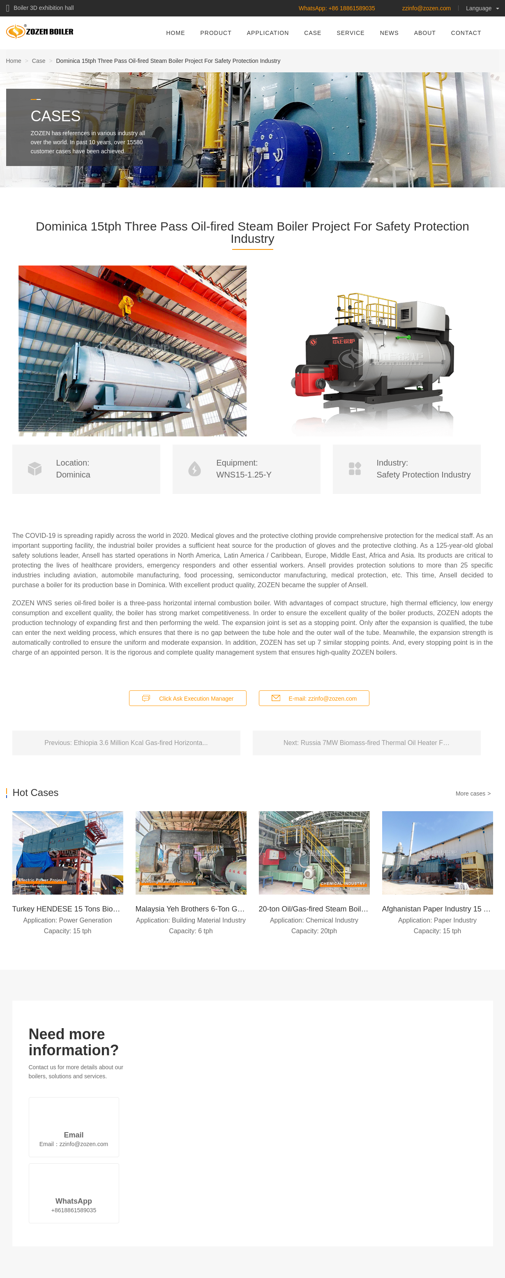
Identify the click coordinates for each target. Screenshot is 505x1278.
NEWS (389, 33)
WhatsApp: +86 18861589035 (337, 8)
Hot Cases (36, 792)
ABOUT (425, 33)
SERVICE (350, 33)
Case (39, 61)
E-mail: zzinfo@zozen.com (323, 698)
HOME (175, 33)
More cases (470, 793)
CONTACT (466, 33)
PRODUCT (216, 33)
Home (13, 61)
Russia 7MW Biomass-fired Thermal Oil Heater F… (375, 742)
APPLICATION (268, 33)
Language (482, 8)
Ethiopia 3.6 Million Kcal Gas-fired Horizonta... (141, 742)
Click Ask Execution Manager (196, 698)
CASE (312, 33)
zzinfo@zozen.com (426, 8)
